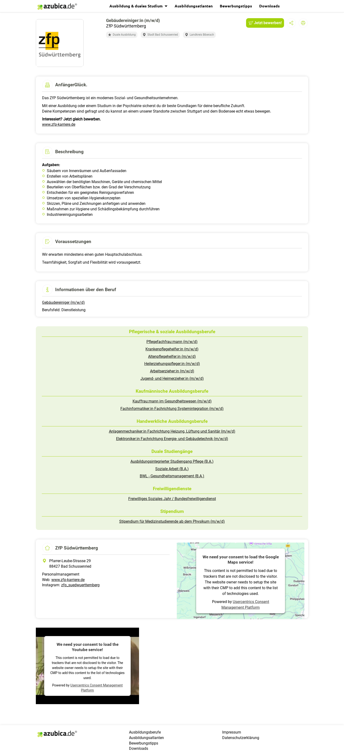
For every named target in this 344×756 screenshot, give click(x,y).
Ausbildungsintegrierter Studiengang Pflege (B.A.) (172, 461)
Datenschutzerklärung (240, 737)
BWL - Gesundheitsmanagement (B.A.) (172, 476)
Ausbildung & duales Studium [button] (136, 5)
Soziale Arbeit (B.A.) (172, 469)
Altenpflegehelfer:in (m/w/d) (172, 356)
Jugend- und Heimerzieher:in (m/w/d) (172, 378)
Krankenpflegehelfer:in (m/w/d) (172, 349)
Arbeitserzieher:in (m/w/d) (172, 371)
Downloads (269, 5)
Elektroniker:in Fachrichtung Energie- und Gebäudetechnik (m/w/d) (172, 438)
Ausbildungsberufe (145, 732)
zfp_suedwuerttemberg (80, 585)
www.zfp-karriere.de (58, 124)
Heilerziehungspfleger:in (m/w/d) (172, 363)
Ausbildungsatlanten (194, 5)
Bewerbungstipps (236, 5)
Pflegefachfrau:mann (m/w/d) (172, 341)
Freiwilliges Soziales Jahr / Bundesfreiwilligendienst (172, 498)
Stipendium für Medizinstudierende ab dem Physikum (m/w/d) (172, 521)
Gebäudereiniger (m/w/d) (63, 302)
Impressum (231, 732)
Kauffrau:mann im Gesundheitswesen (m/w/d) (172, 401)
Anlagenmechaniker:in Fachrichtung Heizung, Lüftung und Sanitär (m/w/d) (172, 431)
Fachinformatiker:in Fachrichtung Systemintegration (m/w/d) (172, 408)
